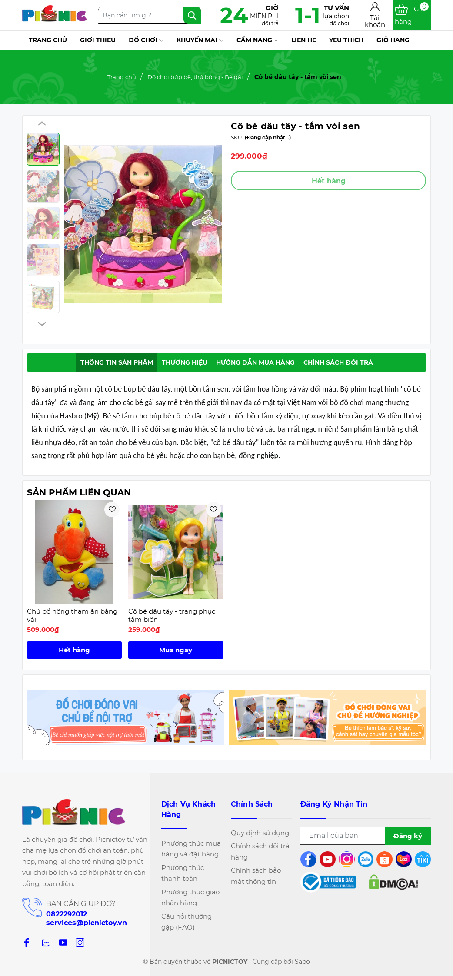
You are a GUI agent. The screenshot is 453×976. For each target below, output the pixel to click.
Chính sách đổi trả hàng (260, 851)
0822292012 (66, 914)
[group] (143, 224)
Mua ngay (175, 650)
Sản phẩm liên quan (79, 492)
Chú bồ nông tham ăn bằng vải (72, 615)
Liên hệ (303, 40)
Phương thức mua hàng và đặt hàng (191, 849)
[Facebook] (26, 942)
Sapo (302, 962)
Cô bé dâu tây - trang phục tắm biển (171, 615)
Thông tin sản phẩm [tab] (116, 362)
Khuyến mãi (200, 40)
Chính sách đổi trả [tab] (338, 362)
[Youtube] (63, 942)
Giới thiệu (98, 40)
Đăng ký (407, 836)
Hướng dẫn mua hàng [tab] (255, 362)
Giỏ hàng (393, 40)
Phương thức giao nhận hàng (190, 897)
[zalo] (44, 942)
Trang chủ (48, 40)
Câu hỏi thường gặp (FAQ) (186, 922)
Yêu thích (346, 40)
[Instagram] (80, 942)
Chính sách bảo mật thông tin (256, 876)
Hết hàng (74, 650)
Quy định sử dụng (260, 833)
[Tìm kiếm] (192, 15)
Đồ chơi (146, 40)
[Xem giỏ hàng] (412, 15)
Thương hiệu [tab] (184, 362)
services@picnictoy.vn (86, 923)
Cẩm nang (257, 40)
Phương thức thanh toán (182, 873)
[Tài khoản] (375, 15)
